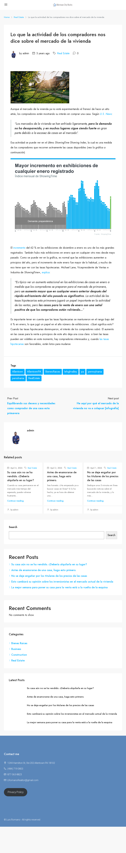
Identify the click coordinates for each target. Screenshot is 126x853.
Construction (19, 655)
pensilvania (18, 378)
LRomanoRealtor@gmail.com (22, 780)
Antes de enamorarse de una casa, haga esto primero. (61, 476)
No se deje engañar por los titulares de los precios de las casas (102, 476)
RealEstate (34, 378)
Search (13, 527)
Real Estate (19, 17)
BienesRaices (52, 372)
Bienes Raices (19, 643)
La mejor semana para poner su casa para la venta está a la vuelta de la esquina (59, 587)
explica (46, 272)
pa (82, 372)
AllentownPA (34, 372)
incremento (19, 248)
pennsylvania (95, 372)
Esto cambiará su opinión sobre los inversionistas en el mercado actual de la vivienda (62, 582)
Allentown (17, 372)
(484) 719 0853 (15, 768)
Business (16, 649)
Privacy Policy (15, 792)
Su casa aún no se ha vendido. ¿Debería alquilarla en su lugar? (20, 476)
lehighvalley (70, 372)
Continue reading (15, 500)
